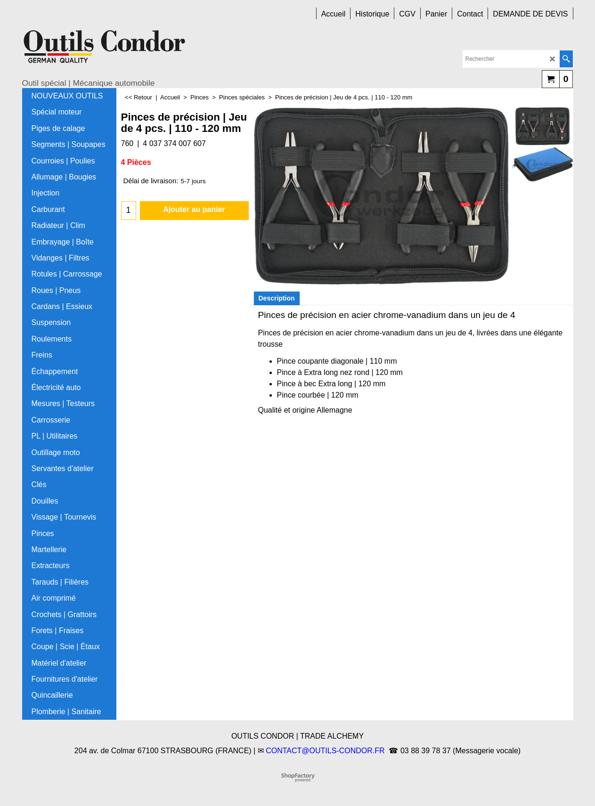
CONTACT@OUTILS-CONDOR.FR (325, 751)
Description (277, 298)
